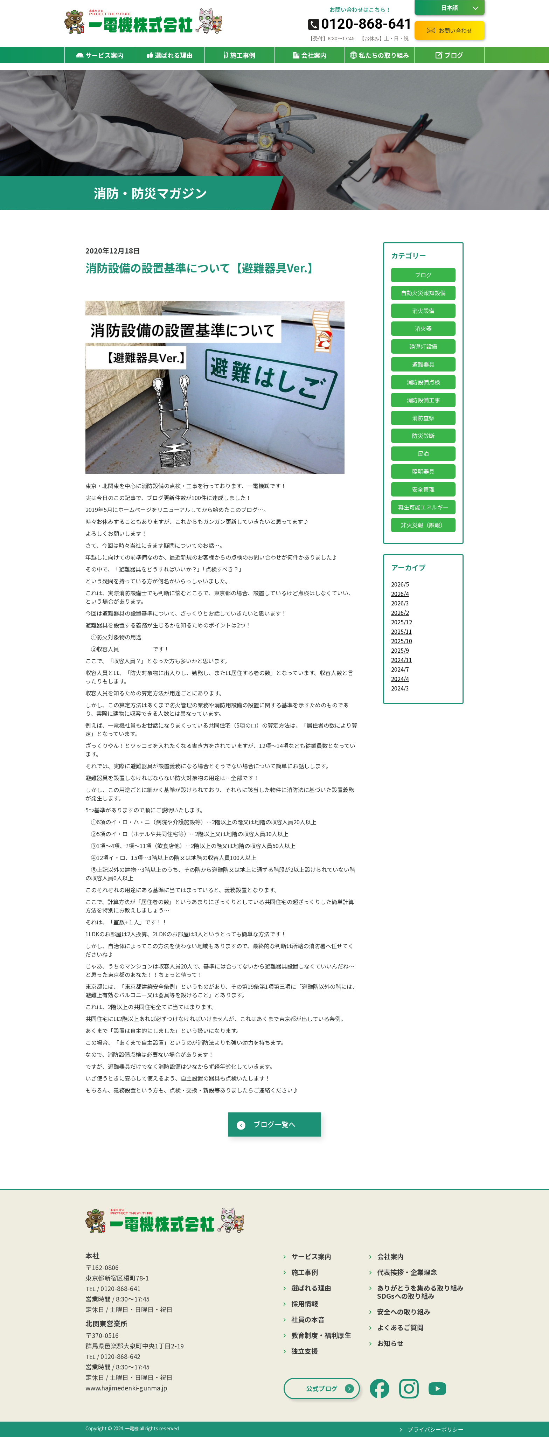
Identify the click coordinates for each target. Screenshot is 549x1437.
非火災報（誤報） (423, 525)
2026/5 (400, 584)
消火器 (423, 328)
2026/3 (400, 603)
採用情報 (304, 1303)
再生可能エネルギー (423, 507)
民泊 (423, 453)
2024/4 (400, 678)
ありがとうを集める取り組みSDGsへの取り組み (420, 1292)
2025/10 (401, 641)
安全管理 (423, 489)
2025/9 (400, 650)
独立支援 (304, 1351)
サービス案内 (311, 1256)
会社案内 (390, 1256)
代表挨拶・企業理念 (407, 1272)
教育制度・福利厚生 (321, 1335)
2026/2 (400, 612)
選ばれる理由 (170, 55)
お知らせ (390, 1343)
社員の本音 (308, 1319)
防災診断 (423, 435)
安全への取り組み (403, 1311)
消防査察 (423, 418)
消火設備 (423, 310)
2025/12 (401, 622)
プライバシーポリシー (436, 1429)
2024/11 (401, 659)
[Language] (450, 7)
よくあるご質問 (400, 1327)
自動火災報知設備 (423, 293)
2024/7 (400, 669)
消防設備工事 (423, 400)
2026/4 (400, 593)
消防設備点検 (423, 382)
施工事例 (239, 55)
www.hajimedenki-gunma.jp (126, 1387)
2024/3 (400, 688)
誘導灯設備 (423, 346)
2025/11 (401, 631)
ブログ (449, 55)
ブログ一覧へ (274, 1124)
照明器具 (423, 471)
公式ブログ (322, 1388)
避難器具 (423, 364)
